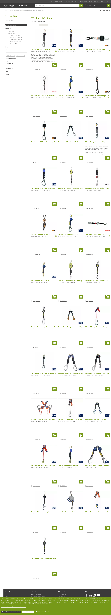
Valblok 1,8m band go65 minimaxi (44, 95)
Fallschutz (20, 10)
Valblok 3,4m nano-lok (66, 95)
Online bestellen (36, 594)
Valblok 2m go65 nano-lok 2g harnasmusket (47, 372)
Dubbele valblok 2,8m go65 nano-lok (98, 465)
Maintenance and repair (38, 596)
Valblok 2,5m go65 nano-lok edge (96, 326)
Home (7, 10)
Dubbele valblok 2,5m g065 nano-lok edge (47, 419)
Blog (102, 1)
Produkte (12, 10)
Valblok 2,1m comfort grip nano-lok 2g (45, 511)
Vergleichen (36, 69)
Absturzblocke (28, 10)
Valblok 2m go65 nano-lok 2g (42, 49)
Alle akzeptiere (29, 611)
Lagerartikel (9, 47)
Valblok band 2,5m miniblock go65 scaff (46, 142)
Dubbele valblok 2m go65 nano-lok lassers (73, 372)
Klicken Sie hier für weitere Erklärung (14, 607)
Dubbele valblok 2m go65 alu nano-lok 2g (73, 142)
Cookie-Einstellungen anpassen (11, 611)
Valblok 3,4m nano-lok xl (40, 280)
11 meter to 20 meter (16, 35)
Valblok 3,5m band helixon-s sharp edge (72, 280)
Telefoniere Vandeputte (54, 1)
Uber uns (96, 1)
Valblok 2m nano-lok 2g (66, 49)
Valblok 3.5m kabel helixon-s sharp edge (72, 188)
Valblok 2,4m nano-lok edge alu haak (98, 511)
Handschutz (61, 596)
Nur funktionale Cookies (42, 611)
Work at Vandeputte (72, 1)
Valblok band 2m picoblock (41, 234)
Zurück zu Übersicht (104, 10)
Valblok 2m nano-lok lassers (68, 465)
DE (107, 1)
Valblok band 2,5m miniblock (95, 49)
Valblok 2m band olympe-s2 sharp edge (46, 557)
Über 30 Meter (14, 44)
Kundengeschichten (86, 1)
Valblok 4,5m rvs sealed (66, 511)
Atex (7, 71)
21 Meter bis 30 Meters (16, 37)
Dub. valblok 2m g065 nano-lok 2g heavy (72, 326)
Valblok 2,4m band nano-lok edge (43, 465)
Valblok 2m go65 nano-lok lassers (43, 188)
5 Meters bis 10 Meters (16, 39)
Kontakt (7, 596)
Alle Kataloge (43, 25)
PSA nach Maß (62, 594)
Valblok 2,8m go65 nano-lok (68, 234)
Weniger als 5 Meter (16, 41)
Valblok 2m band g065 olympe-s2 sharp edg (47, 326)
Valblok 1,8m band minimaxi (95, 234)
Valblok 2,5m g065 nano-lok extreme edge (73, 419)
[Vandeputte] (7, 5)
